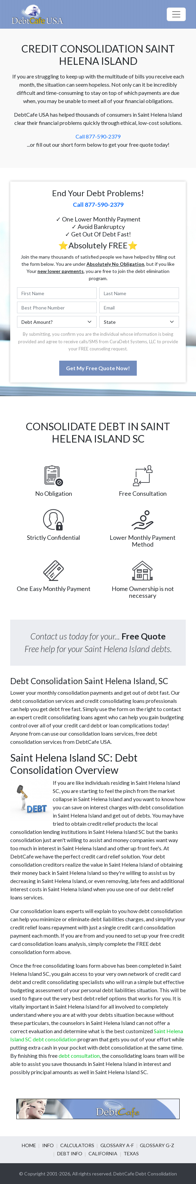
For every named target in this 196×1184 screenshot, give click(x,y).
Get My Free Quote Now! (98, 368)
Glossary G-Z (156, 1145)
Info (48, 1145)
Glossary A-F (116, 1145)
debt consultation (79, 1055)
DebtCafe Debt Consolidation (145, 1173)
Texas (130, 1153)
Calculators (77, 1145)
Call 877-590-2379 (98, 136)
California (102, 1153)
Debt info (70, 1153)
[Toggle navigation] (176, 14)
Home (30, 1145)
